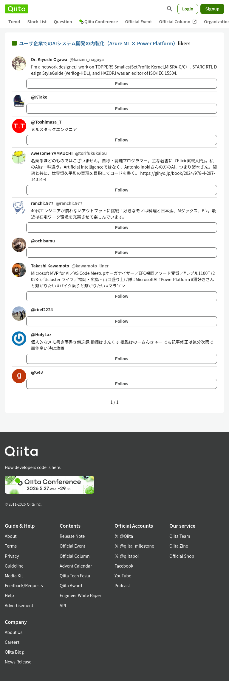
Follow (121, 83)
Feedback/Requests (24, 585)
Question (63, 21)
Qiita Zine (178, 546)
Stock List (37, 21)
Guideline (14, 566)
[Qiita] (16, 8)
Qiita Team (179, 536)
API (63, 605)
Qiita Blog (14, 652)
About (10, 536)
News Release (18, 662)
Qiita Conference (98, 21)
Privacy (12, 556)
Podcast (122, 585)
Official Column (178, 21)
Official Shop (181, 556)
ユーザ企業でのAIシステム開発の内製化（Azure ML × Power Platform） (98, 43)
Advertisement (19, 605)
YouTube (122, 576)
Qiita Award (71, 585)
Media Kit (14, 576)
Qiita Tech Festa (75, 576)
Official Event (138, 21)
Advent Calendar (76, 566)
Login (188, 9)
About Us (13, 632)
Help (9, 595)
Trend (14, 21)
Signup (212, 9)
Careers (12, 642)
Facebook (123, 566)
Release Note (72, 536)
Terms (11, 546)
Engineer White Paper (80, 595)
